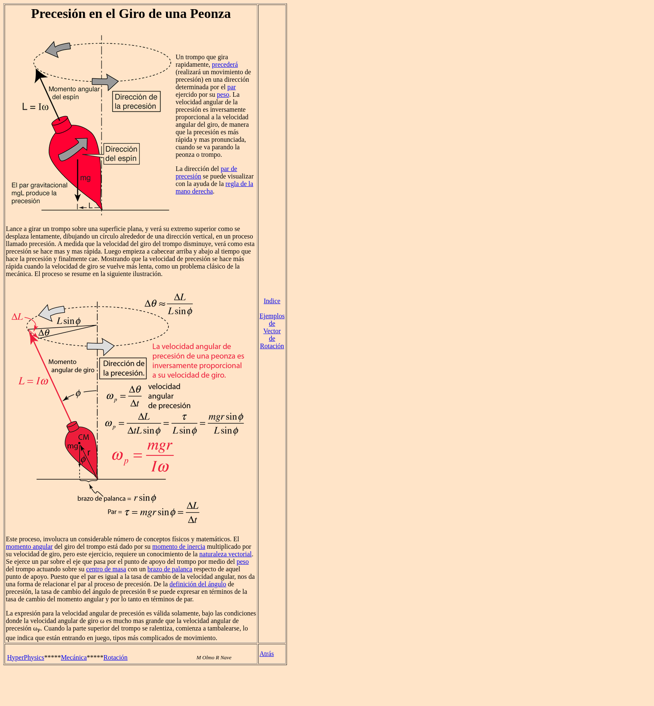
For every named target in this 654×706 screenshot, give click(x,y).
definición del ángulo (197, 584)
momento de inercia (178, 546)
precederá (225, 64)
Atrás (266, 653)
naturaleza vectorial (225, 554)
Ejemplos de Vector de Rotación (271, 330)
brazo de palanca (169, 569)
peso (223, 94)
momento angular (29, 546)
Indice (272, 300)
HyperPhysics (25, 657)
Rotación (115, 657)
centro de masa (106, 569)
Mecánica (74, 657)
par (231, 86)
